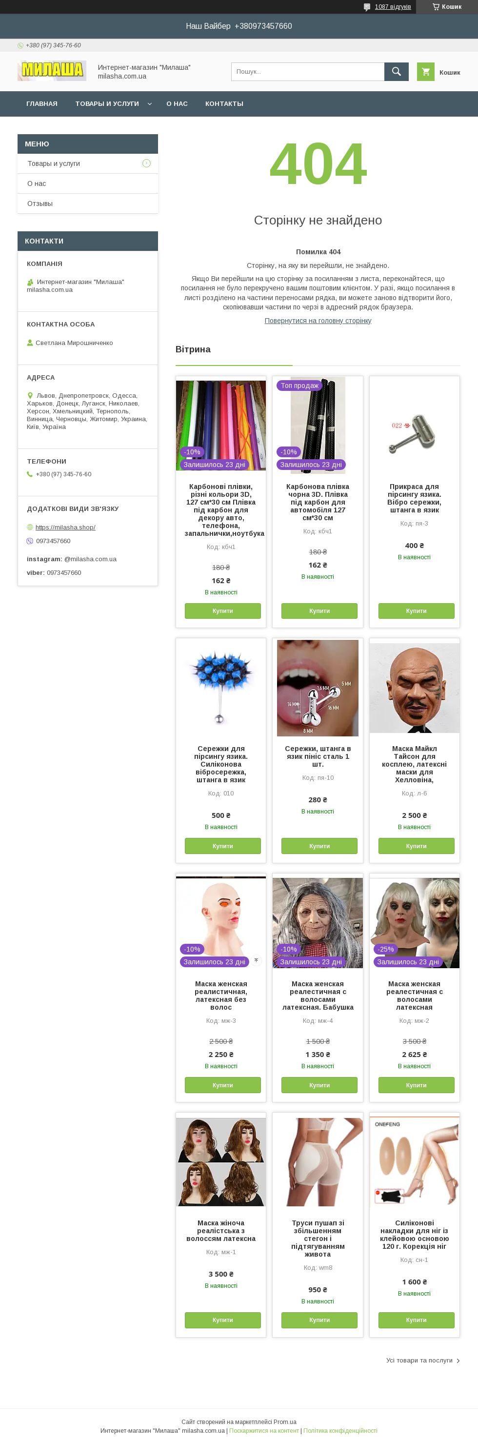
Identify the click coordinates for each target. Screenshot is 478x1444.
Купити (223, 611)
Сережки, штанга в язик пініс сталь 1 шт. (318, 756)
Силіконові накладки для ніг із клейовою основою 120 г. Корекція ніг (414, 1234)
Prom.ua (285, 1422)
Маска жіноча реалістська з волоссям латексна (221, 1230)
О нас (177, 103)
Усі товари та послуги (419, 1360)
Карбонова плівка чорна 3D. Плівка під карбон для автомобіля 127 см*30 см (317, 502)
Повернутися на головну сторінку (318, 321)
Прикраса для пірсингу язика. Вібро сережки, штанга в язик (414, 498)
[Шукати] (396, 71)
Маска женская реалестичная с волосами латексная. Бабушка (318, 995)
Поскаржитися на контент (264, 1430)
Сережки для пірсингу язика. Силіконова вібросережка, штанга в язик (221, 764)
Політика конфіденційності (340, 1430)
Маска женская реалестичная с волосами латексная (414, 995)
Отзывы (40, 203)
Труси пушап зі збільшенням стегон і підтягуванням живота (318, 1238)
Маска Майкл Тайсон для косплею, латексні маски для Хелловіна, (414, 764)
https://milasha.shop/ (66, 527)
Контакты (224, 103)
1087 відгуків (393, 6)
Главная (42, 103)
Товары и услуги (107, 103)
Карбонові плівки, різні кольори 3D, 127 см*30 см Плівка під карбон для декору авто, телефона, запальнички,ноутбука (221, 510)
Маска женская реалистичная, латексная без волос (221, 995)
